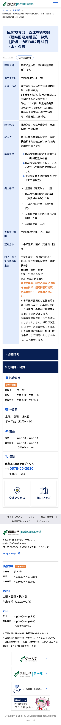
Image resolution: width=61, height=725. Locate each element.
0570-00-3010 (21, 468)
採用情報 (16, 10)
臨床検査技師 (25, 57)
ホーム (5, 10)
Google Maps (10, 553)
